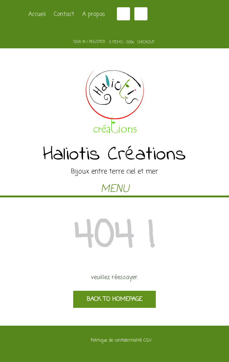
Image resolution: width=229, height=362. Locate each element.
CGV (147, 340)
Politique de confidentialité (116, 340)
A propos (93, 14)
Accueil (37, 14)
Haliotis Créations (114, 155)
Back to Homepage (114, 299)
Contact (64, 14)
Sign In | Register (89, 42)
